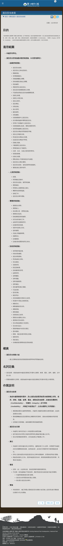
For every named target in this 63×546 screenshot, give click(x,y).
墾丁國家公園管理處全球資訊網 (31, 4)
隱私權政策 (23, 527)
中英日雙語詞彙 (13, 527)
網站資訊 (12, 16)
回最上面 (50, 503)
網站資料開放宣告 (17, 528)
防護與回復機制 (52, 527)
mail (55, 17)
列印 (52, 17)
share (57, 17)
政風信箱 (5, 527)
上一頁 (41, 503)
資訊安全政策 (21, 16)
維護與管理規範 (41, 527)
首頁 (6, 16)
